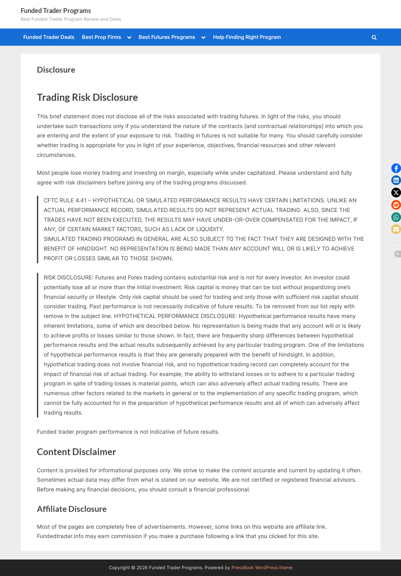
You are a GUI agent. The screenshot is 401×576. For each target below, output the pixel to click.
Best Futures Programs (167, 37)
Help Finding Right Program (247, 37)
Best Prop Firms (101, 37)
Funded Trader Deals (48, 37)
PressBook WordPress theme (262, 567)
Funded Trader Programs (56, 10)
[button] (396, 168)
